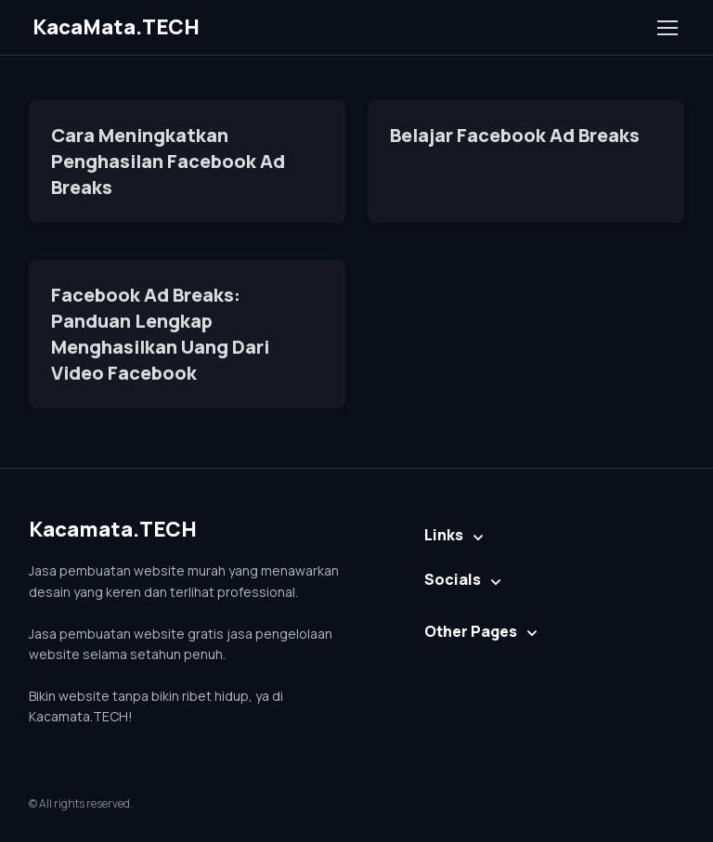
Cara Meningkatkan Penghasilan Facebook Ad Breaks (168, 161)
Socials (452, 579)
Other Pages (470, 631)
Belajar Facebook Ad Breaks (515, 135)
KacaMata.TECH (116, 27)
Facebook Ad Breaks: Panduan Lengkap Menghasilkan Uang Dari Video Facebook (160, 333)
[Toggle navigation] (667, 28)
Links (443, 535)
